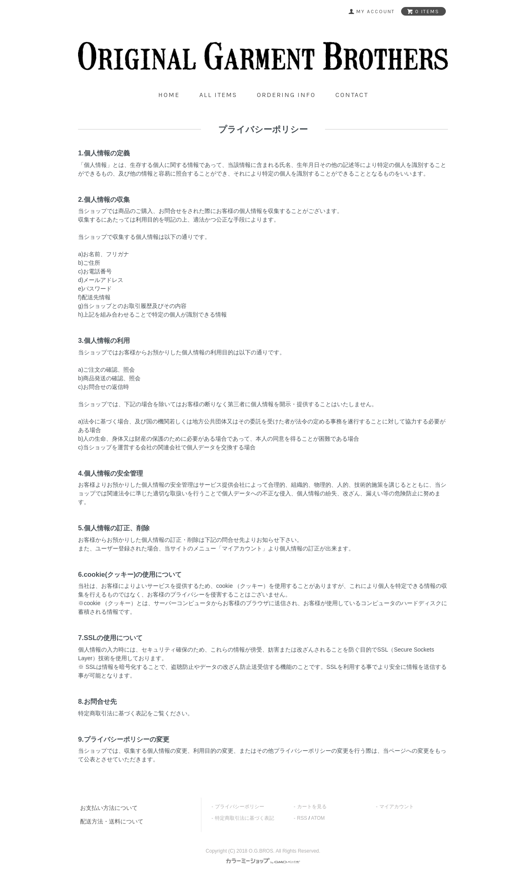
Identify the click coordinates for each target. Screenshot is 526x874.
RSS (302, 818)
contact (351, 95)
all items (218, 95)
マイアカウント (396, 806)
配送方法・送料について (111, 821)
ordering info (286, 95)
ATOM (318, 818)
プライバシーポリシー (239, 806)
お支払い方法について (109, 808)
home (169, 95)
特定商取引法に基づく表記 (244, 818)
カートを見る (312, 806)
